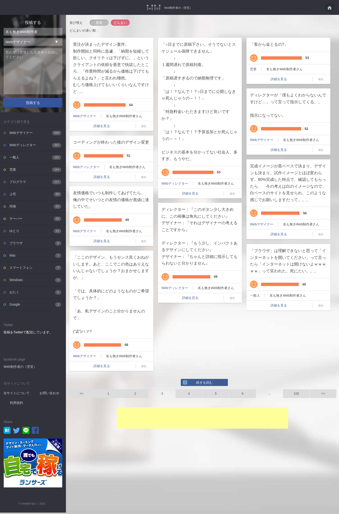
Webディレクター (35, 146)
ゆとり (35, 232)
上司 (35, 195)
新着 (99, 23)
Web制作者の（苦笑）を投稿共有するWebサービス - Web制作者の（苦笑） (151, 7)
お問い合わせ (49, 394)
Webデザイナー (35, 134)
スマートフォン (35, 269)
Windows (35, 281)
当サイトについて (16, 394)
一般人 (35, 159)
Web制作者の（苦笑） (178, 7)
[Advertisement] (202, 418)
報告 (143, 126)
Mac (35, 257)
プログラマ (35, 183)
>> (323, 393)
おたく (35, 293)
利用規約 (16, 404)
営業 (35, 171)
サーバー (35, 220)
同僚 (35, 208)
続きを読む (204, 382)
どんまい (120, 23)
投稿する (33, 104)
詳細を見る (101, 126)
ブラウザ (35, 244)
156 (296, 393)
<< (81, 393)
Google (35, 306)
